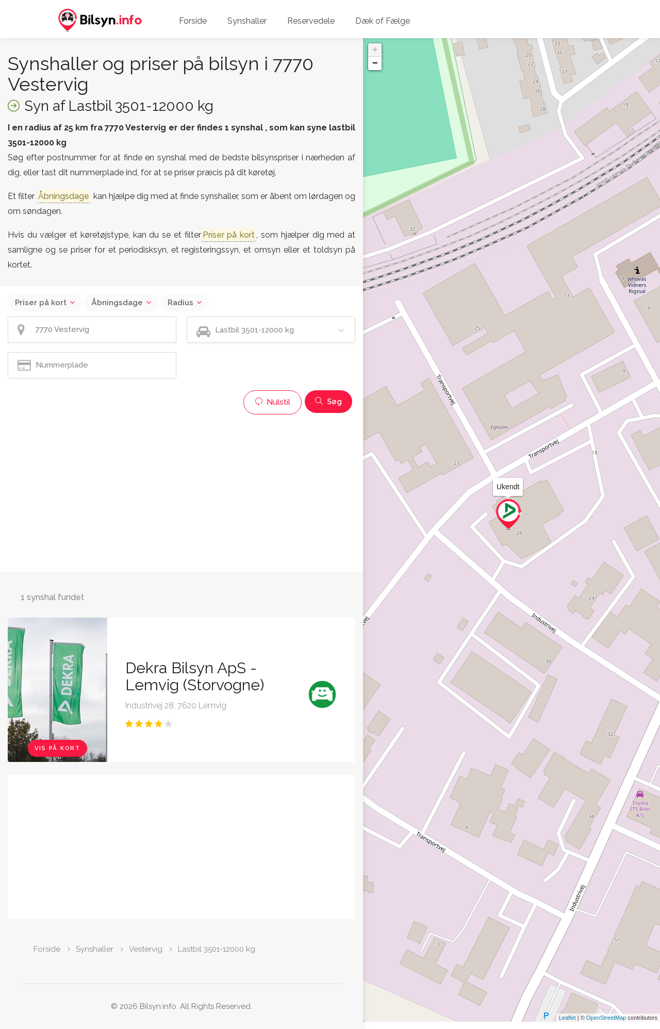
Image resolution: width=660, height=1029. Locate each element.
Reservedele (311, 21)
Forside (193, 21)
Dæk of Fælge (382, 21)
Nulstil (272, 402)
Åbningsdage (117, 302)
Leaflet (567, 1025)
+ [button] (375, 50)
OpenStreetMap (606, 1025)
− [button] (375, 63)
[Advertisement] (181, 492)
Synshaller (247, 21)
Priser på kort (41, 302)
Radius (180, 302)
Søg (328, 401)
